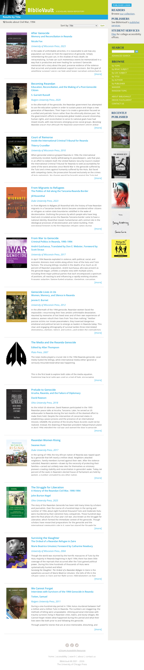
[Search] (123, 51)
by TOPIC (116, 65)
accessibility (61, 656)
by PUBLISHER (118, 83)
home (51, 656)
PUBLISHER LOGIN (121, 5)
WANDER (116, 87)
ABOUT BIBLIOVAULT (121, 96)
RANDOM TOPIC (119, 90)
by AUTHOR (117, 80)
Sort (102, 25)
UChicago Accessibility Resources (72, 650)
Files (114, 34)
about (81, 656)
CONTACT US (118, 103)
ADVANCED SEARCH (121, 55)
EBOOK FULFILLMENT (122, 100)
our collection (127, 13)
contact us (91, 656)
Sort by (84, 25)
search (72, 656)
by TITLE (116, 76)
